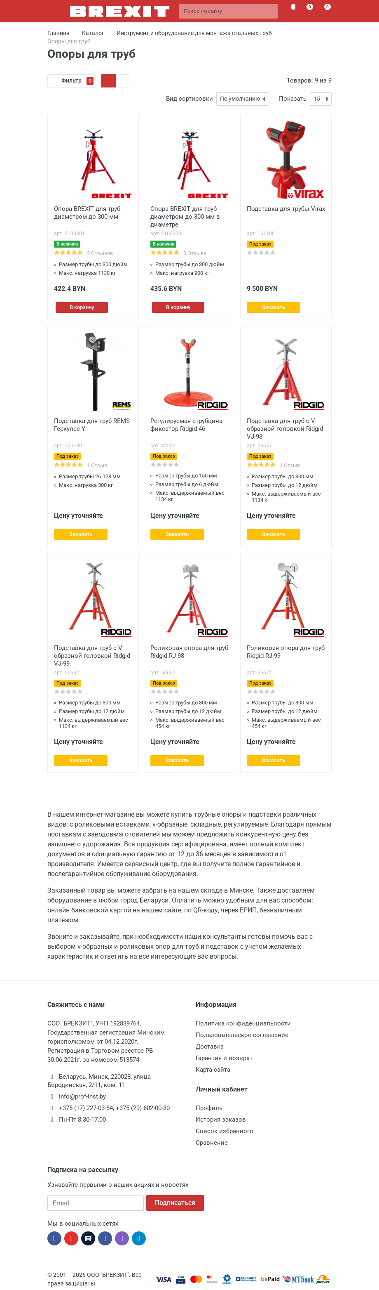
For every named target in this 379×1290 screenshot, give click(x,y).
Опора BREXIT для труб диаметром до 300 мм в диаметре (185, 216)
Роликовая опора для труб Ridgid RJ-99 (286, 651)
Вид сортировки (189, 98)
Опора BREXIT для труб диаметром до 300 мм (87, 212)
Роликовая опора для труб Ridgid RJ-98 (189, 651)
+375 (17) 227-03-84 (86, 1108)
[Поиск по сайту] (228, 11)
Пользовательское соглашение (242, 1035)
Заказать (273, 307)
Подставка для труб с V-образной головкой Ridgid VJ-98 (285, 428)
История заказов (221, 1119)
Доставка (210, 1046)
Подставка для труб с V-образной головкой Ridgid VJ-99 (92, 655)
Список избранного (224, 1131)
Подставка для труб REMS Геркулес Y (92, 424)
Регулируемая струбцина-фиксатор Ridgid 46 (187, 424)
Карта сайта (213, 1069)
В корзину (82, 307)
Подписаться (175, 1203)
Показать (292, 98)
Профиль (209, 1108)
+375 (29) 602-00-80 (143, 1108)
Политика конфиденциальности (243, 1023)
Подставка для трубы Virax (286, 209)
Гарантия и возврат (224, 1058)
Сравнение (212, 1142)
